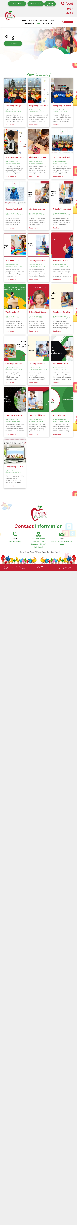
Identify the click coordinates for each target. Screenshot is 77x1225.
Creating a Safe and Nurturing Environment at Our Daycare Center (14, 363)
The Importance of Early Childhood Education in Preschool (37, 363)
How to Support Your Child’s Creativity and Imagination (15, 157)
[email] (42, 567)
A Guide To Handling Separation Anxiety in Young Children (62, 209)
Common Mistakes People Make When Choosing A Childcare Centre (15, 415)
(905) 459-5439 (69, 8)
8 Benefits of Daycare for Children (38, 312)
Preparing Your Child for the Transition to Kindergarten (38, 106)
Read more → (11, 125)
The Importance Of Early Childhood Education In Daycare (38, 260)
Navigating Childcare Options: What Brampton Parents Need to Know (62, 106)
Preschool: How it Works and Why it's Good (61, 260)
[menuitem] (24, 20)
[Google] (38, 567)
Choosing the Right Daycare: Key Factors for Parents (15, 209)
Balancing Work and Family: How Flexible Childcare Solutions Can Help (62, 157)
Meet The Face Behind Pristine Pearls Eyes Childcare (59, 415)
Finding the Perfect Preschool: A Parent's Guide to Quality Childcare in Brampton (38, 157)
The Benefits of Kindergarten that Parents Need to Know (13, 312)
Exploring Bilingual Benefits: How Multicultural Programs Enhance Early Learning (14, 106)
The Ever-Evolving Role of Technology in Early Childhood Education (38, 209)
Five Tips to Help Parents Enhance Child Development (61, 363)
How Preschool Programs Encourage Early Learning (15, 260)
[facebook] (34, 567)
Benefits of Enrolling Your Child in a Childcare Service (62, 312)
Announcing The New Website (15, 467)
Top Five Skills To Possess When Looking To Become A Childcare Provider (38, 415)
